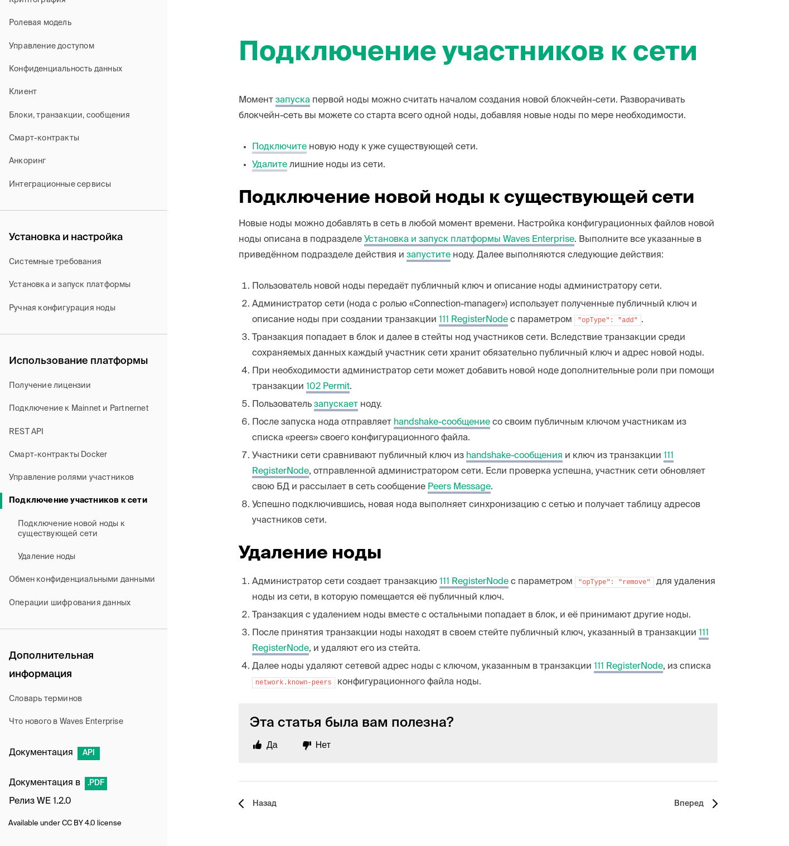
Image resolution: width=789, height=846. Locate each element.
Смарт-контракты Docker (58, 455)
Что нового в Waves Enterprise (66, 722)
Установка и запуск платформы (70, 285)
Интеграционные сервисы (60, 184)
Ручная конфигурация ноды (62, 308)
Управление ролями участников (71, 478)
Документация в (58, 783)
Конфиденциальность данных (65, 69)
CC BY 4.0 (78, 823)
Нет (323, 745)
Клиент (23, 92)
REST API (26, 432)
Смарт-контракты (44, 138)
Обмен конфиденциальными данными (82, 580)
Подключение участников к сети (78, 500)
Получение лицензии (50, 386)
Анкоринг (27, 161)
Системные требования (55, 262)
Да (272, 745)
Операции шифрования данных (69, 603)
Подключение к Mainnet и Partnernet (79, 408)
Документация (54, 752)
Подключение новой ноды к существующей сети (71, 529)
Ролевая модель (40, 23)
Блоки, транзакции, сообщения (69, 115)
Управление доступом (51, 46)
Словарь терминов (45, 699)
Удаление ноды (47, 557)
